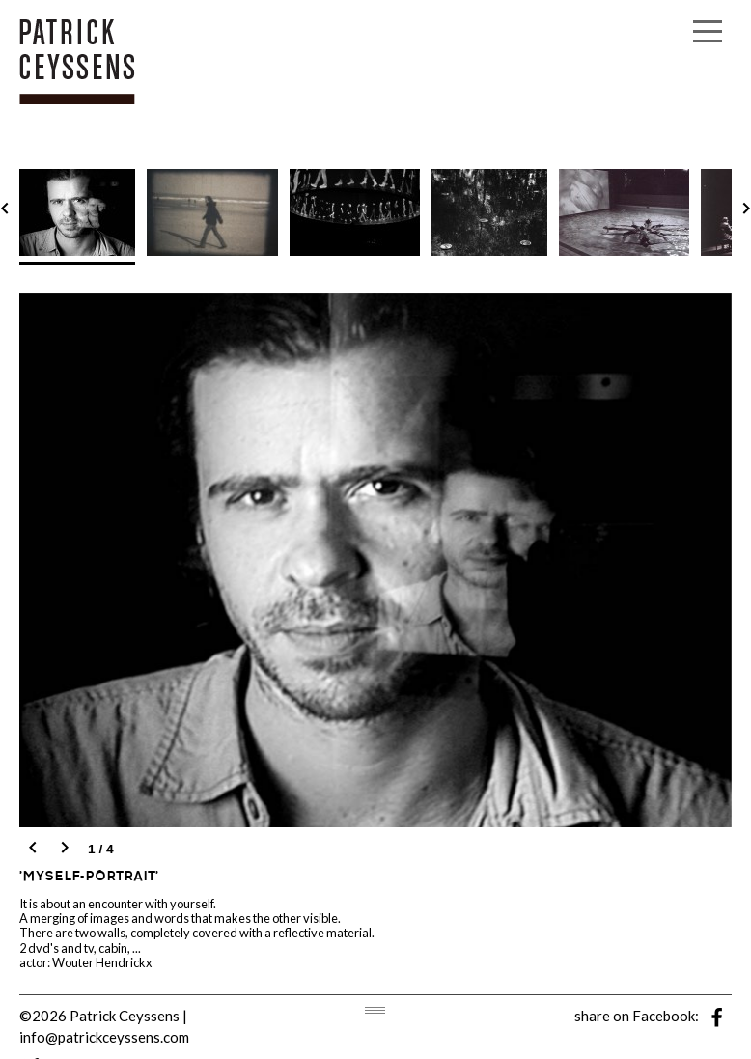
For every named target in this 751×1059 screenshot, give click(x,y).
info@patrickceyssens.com (104, 1036)
